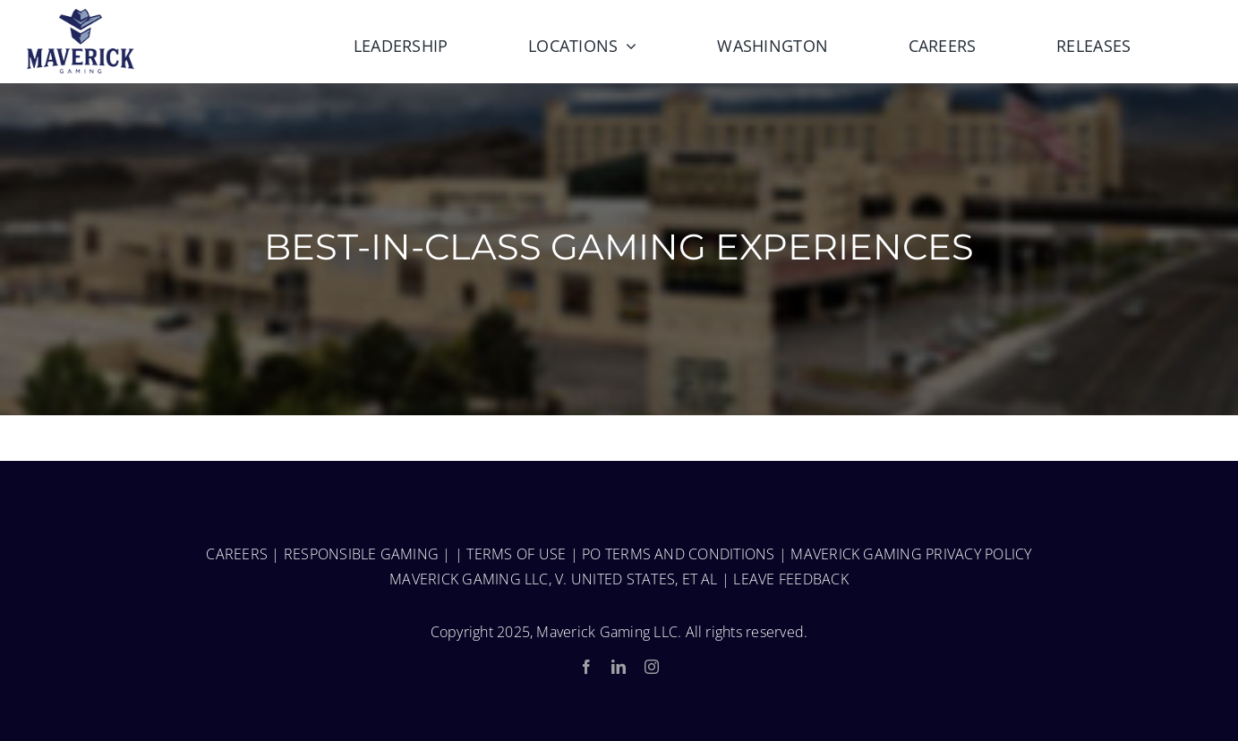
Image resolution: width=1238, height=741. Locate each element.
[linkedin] (618, 667)
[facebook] (586, 667)
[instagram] (652, 667)
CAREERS (237, 554)
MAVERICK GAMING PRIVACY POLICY (910, 554)
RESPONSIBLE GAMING (361, 554)
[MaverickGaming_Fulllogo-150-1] (80, 16)
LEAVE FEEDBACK (790, 579)
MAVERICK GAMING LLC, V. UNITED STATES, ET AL (553, 579)
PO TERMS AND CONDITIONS (678, 554)
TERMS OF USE (516, 554)
